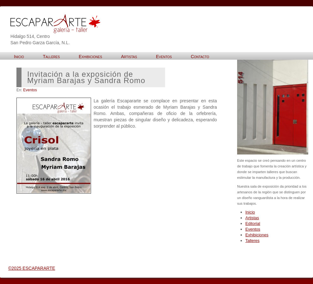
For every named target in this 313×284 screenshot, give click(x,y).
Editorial (252, 223)
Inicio (250, 212)
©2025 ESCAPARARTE (31, 268)
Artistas (252, 217)
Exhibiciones (256, 235)
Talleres (252, 240)
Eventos (30, 90)
